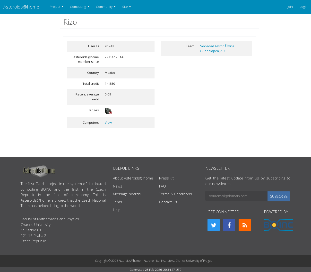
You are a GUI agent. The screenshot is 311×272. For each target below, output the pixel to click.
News (117, 186)
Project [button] (55, 6)
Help (117, 209)
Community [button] (104, 6)
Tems (117, 201)
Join (290, 6)
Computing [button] (78, 6)
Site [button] (125, 6)
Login (304, 6)
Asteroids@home (21, 7)
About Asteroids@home (133, 178)
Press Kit (166, 178)
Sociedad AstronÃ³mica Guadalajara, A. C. (217, 48)
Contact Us (168, 201)
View (108, 122)
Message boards (127, 193)
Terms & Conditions (175, 193)
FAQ (162, 186)
